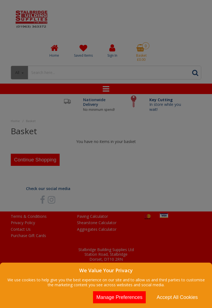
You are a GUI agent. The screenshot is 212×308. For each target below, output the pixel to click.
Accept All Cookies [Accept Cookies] (177, 297)
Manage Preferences (119, 297)
